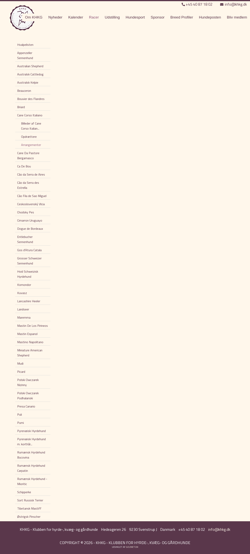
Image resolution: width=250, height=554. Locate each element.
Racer (94, 17)
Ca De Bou (24, 166)
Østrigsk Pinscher (28, 516)
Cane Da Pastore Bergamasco (28, 155)
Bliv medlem (237, 17)
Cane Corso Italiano (29, 115)
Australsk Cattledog (30, 74)
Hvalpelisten (25, 44)
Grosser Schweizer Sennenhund (29, 261)
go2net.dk (132, 547)
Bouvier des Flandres (31, 98)
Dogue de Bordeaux (30, 228)
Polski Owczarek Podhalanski (28, 395)
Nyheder (55, 17)
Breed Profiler (181, 17)
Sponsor (158, 17)
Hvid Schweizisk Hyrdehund (27, 274)
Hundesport (135, 17)
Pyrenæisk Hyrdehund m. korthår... (31, 441)
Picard (21, 371)
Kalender (75, 17)
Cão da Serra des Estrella (28, 185)
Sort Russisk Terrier (30, 500)
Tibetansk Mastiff (29, 508)
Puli (19, 414)
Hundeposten (210, 17)
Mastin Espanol (27, 333)
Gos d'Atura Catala (29, 250)
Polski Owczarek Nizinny (28, 382)
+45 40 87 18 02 (197, 4)
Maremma (23, 317)
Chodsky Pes (25, 212)
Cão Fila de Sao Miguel (31, 196)
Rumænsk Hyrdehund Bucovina (31, 455)
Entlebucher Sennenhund (25, 239)
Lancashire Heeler (28, 301)
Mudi (20, 363)
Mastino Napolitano (30, 342)
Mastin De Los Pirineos (32, 325)
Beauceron (24, 90)
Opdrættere (29, 136)
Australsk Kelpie (27, 82)
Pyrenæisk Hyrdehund (31, 431)
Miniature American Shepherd (29, 353)
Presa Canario (26, 406)
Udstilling (112, 17)
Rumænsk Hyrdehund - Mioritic (32, 481)
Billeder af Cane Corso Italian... (31, 126)
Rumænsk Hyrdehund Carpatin (31, 468)
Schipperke (24, 492)
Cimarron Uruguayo (29, 220)
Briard (21, 107)
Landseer (23, 309)
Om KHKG (34, 17)
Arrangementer (31, 144)
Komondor (24, 284)
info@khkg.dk (233, 4)
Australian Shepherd (30, 66)
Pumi (20, 422)
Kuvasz (22, 293)
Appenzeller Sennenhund (25, 55)
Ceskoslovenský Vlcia (31, 204)
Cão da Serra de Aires (31, 174)
